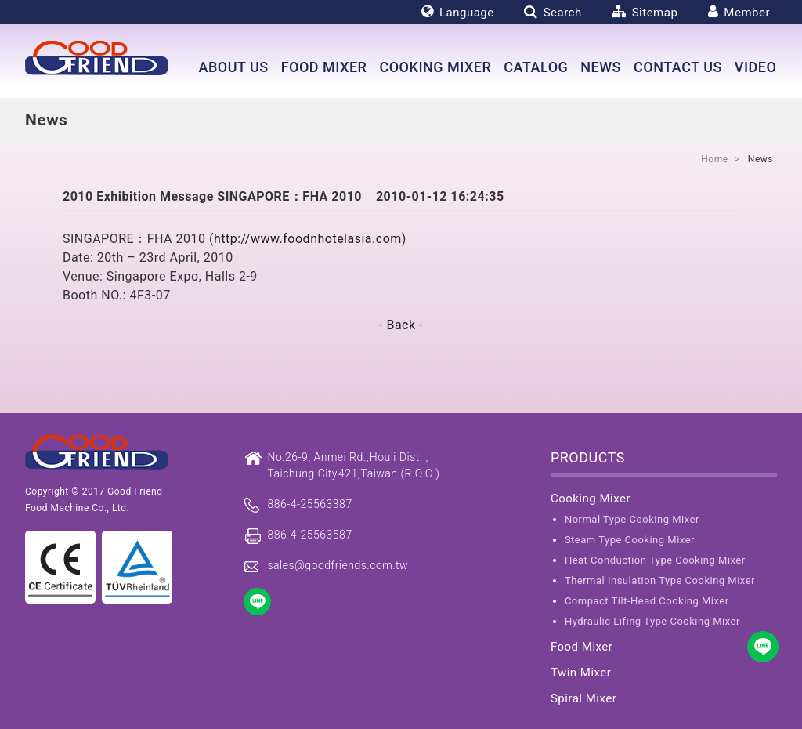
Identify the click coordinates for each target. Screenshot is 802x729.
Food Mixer (324, 67)
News (600, 67)
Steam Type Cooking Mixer (630, 540)
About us (233, 67)
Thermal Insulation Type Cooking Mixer (660, 580)
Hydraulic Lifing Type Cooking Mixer (652, 621)
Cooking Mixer (435, 67)
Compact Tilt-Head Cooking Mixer (647, 601)
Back (400, 324)
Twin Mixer (581, 673)
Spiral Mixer (583, 698)
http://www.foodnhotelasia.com (308, 238)
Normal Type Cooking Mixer (632, 519)
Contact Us (678, 67)
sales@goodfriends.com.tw (337, 565)
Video (756, 67)
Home (714, 159)
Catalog (536, 67)
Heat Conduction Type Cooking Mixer (655, 560)
